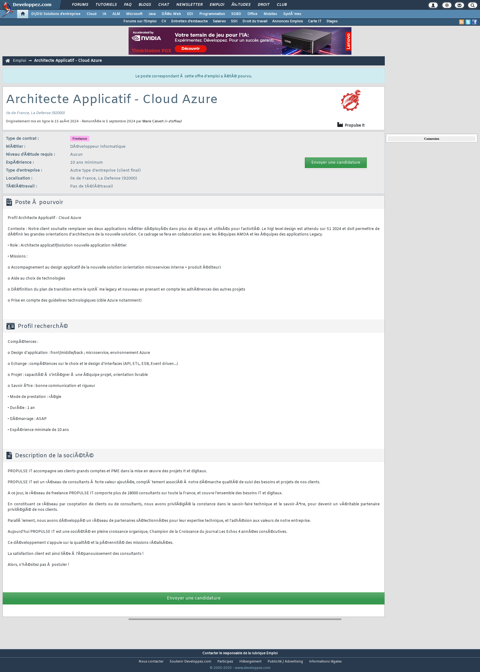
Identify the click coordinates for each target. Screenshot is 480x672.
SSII (234, 21)
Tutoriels (106, 4)
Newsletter (189, 4)
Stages (332, 21)
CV (163, 21)
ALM (116, 14)
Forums (80, 4)
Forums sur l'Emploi (139, 21)
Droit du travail (254, 21)
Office (252, 14)
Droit (263, 4)
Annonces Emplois (287, 21)
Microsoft (134, 14)
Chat (164, 4)
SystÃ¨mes (292, 14)
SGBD (236, 14)
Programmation (212, 14)
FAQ (127, 4)
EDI (190, 14)
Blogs (145, 4)
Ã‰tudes (241, 4)
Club (281, 4)
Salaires (219, 21)
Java (152, 14)
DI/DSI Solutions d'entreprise (56, 14)
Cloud (91, 14)
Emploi (217, 4)
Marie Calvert (152, 121)
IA (104, 14)
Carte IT (314, 21)
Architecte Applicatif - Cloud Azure (68, 60)
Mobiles (270, 14)
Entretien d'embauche (189, 21)
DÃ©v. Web (171, 14)
